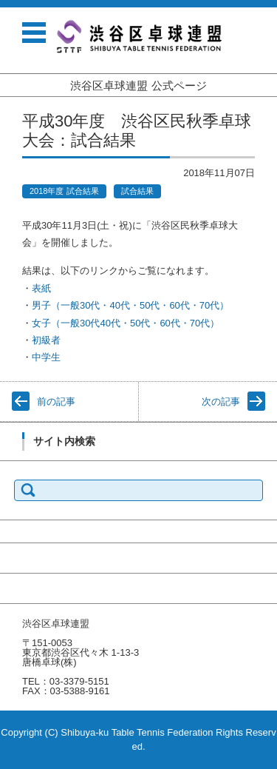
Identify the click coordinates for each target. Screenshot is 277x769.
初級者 (46, 340)
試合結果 (137, 191)
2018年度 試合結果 (64, 191)
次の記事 (221, 401)
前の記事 (56, 401)
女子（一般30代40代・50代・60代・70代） (125, 323)
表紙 (41, 288)
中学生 (46, 357)
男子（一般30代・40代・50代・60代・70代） (130, 305)
